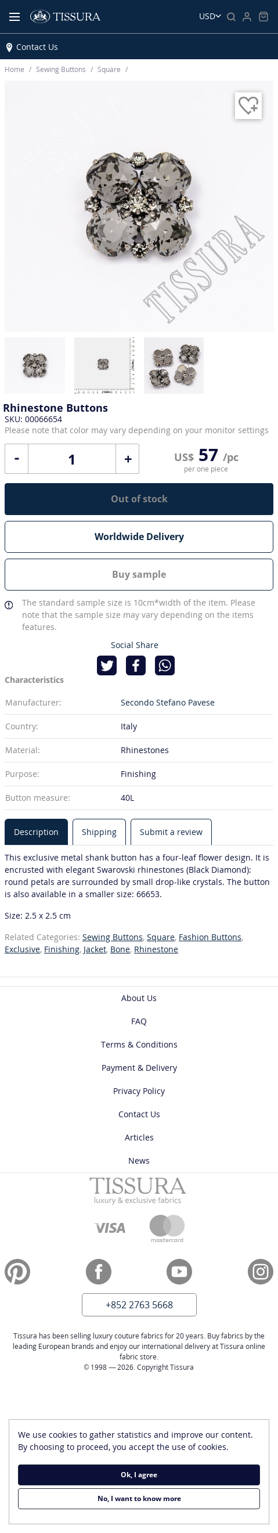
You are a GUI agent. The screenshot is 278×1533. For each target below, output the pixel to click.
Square (161, 936)
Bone (120, 949)
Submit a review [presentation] (171, 831)
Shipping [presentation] (99, 831)
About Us (139, 997)
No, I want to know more (139, 1498)
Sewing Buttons (112, 936)
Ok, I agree (139, 1475)
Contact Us (37, 46)
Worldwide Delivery (139, 536)
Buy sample (139, 574)
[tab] (36, 832)
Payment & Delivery (139, 1067)
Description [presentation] (36, 831)
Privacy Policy (139, 1090)
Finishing (62, 949)
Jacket (95, 949)
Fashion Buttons (210, 936)
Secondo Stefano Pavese (168, 702)
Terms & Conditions (139, 1044)
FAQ (139, 1021)
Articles (139, 1137)
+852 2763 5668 (139, 1304)
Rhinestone (156, 949)
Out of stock (139, 498)
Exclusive (22, 949)
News (139, 1160)
